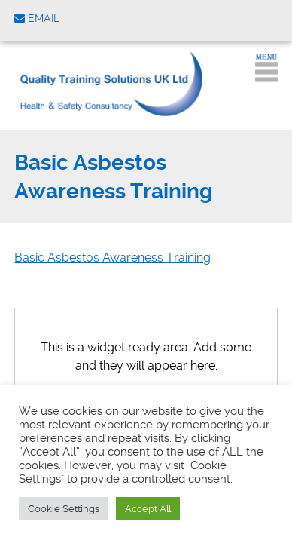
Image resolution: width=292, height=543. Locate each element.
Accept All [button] (148, 508)
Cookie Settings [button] (63, 508)
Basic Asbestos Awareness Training (112, 257)
